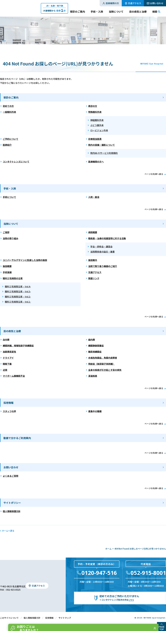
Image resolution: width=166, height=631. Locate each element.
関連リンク (93, 278)
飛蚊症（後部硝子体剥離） (101, 363)
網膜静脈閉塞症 (96, 345)
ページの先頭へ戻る (153, 174)
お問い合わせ (10, 467)
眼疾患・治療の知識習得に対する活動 (107, 238)
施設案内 (92, 260)
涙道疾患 (92, 375)
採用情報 (8, 402)
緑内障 (91, 339)
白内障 (6, 339)
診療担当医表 (95, 139)
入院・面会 (93, 197)
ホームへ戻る (8, 530)
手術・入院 (9, 188)
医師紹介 (7, 144)
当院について (10, 223)
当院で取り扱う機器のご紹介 (102, 266)
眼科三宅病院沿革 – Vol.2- (18, 296)
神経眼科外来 (97, 120)
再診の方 (92, 106)
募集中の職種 (95, 411)
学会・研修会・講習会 (101, 246)
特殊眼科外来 (95, 112)
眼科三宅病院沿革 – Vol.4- (18, 286)
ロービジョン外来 (99, 130)
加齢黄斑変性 (9, 351)
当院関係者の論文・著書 (102, 251)
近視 (5, 370)
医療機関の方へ (96, 161)
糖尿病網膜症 (95, 351)
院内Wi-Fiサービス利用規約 (104, 153)
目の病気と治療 (12, 331)
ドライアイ (8, 357)
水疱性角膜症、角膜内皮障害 (102, 357)
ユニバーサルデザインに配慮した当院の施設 (25, 260)
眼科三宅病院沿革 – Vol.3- (18, 291)
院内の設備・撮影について (101, 144)
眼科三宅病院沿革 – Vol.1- (18, 301)
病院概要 (92, 232)
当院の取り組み (10, 238)
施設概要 (7, 266)
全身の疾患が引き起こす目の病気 (104, 370)
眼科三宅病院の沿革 (13, 278)
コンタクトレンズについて (16, 161)
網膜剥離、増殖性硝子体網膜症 (18, 345)
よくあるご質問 (10, 475)
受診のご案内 (10, 97)
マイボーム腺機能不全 (14, 375)
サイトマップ (65, 617)
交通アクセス (94, 272)
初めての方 (8, 106)
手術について (9, 197)
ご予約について (10, 139)
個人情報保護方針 (11, 511)
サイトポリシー (12, 502)
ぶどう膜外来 (97, 125)
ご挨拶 (6, 232)
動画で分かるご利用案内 (17, 438)
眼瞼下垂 (7, 363)
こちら (132, 599)
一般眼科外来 (9, 112)
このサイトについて (9, 617)
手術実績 (7, 272)
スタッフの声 (9, 411)
